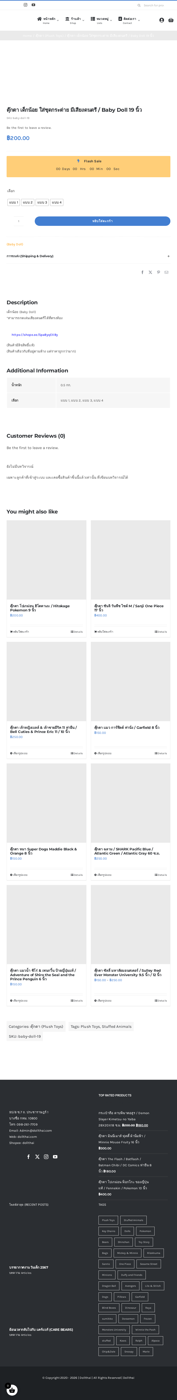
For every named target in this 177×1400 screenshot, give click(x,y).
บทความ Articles (20, 1272)
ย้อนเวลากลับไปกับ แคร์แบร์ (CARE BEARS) (41, 1329)
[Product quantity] (19, 221)
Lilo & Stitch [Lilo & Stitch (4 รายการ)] (153, 1285)
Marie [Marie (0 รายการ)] (146, 1351)
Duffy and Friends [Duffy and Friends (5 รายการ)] (131, 1274)
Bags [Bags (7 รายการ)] (105, 1253)
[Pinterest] (158, 272)
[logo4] (19, 19)
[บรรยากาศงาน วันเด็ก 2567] (44, 1239)
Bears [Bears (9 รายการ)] (105, 1242)
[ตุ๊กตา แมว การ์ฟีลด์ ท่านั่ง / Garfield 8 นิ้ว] (130, 681)
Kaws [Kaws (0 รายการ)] (123, 1340)
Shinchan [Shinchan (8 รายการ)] (123, 1242)
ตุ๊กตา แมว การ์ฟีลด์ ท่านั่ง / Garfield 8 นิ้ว (126, 728)
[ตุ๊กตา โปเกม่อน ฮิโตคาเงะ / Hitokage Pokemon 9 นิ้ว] (46, 560)
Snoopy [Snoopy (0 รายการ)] (128, 1351)
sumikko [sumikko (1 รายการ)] (107, 1318)
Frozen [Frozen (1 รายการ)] (148, 1318)
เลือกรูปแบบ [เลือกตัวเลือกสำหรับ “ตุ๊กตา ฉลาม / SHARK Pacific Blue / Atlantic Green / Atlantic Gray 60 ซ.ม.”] (104, 874)
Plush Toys (90, 1026)
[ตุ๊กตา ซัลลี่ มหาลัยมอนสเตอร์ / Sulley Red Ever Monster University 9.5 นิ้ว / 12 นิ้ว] (130, 924)
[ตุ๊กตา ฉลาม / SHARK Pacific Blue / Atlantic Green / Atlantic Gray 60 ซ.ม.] (130, 803)
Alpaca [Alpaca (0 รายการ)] (155, 1340)
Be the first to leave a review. (29, 128)
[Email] (166, 272)
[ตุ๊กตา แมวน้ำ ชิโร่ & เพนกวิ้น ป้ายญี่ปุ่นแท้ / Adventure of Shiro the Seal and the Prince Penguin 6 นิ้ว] (46, 924)
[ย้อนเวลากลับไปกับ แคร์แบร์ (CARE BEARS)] (44, 1301)
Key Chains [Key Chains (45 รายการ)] (108, 1231)
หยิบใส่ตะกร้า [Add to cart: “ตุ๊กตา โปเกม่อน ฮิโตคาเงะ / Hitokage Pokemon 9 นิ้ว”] (21, 631)
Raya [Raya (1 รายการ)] (148, 1307)
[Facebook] (142, 272)
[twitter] (37, 1157)
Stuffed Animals (116, 1026)
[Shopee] (9, 5)
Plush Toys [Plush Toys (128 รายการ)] (108, 1220)
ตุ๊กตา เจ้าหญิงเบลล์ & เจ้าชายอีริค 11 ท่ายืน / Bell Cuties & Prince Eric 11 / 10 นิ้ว (43, 730)
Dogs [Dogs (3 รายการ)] (105, 1296)
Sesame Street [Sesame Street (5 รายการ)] (148, 1263)
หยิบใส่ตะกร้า (102, 221)
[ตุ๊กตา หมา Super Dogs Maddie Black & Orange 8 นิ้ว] (46, 803)
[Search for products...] (152, 5)
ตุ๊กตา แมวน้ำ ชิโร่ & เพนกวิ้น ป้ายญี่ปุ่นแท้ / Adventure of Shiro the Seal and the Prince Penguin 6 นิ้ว (43, 974)
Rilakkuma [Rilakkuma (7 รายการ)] (153, 1253)
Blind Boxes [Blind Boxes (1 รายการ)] (109, 1307)
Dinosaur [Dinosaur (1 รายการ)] (130, 1307)
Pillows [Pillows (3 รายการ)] (121, 1296)
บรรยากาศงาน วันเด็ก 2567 (28, 1267)
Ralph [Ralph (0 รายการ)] (138, 1340)
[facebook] (28, 1157)
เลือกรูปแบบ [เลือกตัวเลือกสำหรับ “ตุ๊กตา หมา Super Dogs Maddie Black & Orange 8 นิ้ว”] (20, 874)
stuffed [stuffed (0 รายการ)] (106, 1340)
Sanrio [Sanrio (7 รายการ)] (106, 1263)
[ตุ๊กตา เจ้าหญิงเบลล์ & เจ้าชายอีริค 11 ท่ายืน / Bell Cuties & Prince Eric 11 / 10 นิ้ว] (46, 681)
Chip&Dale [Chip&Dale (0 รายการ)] (108, 1351)
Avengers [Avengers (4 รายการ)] (130, 1285)
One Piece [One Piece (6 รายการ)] (125, 1263)
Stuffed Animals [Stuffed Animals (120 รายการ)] (133, 1220)
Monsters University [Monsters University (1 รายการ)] (114, 1329)
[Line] (17, 5)
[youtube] (33, 5)
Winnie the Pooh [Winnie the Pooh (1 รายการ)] (145, 1329)
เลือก (11, 191)
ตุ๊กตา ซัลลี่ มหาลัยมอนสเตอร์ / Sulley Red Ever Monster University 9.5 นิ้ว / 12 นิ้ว (127, 972)
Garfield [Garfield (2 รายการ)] (140, 1296)
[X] (150, 272)
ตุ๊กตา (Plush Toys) (46, 1026)
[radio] (14, 202)
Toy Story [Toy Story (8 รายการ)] (144, 1242)
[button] (88, 256)
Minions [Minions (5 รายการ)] (107, 1274)
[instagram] (25, 5)
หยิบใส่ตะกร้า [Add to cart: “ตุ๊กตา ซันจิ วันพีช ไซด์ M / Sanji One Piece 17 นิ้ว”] (105, 631)
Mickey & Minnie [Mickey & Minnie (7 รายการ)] (127, 1253)
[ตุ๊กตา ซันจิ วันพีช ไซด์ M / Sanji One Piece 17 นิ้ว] (130, 560)
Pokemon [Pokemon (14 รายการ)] (145, 1231)
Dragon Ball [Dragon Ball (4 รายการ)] (109, 1285)
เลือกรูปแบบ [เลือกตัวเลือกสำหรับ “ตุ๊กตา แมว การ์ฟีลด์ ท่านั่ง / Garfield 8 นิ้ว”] (104, 753)
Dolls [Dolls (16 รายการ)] (127, 1231)
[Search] (139, 5)
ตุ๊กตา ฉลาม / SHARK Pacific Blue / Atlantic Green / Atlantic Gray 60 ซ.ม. (127, 851)
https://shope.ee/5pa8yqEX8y (32, 335)
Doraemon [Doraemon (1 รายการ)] (128, 1318)
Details (78, 631)
